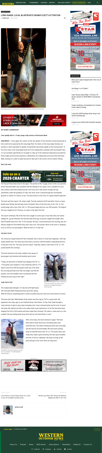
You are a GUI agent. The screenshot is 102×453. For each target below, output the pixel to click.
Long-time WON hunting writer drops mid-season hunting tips (86, 115)
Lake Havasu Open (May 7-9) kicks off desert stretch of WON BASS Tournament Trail (86, 97)
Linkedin (59, 449)
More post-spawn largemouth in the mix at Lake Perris (86, 81)
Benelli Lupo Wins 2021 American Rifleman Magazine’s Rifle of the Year (52, 397)
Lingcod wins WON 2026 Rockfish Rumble (86, 122)
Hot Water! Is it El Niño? (80, 88)
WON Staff (6, 18)
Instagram (48, 449)
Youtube (69, 449)
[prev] (95, 429)
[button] (97, 2)
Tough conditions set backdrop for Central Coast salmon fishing (86, 106)
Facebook (37, 449)
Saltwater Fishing (6, 11)
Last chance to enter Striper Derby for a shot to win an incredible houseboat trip (15, 397)
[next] (99, 429)
